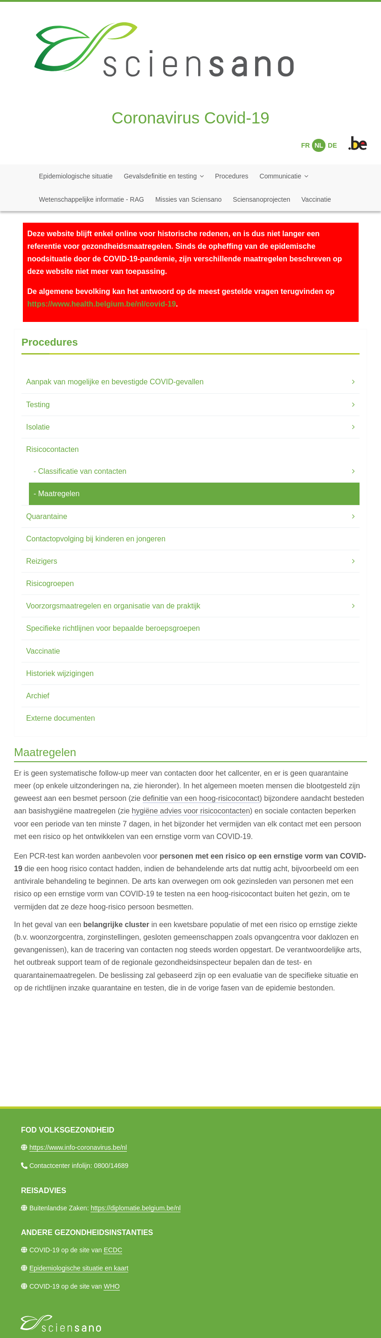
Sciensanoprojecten (261, 199)
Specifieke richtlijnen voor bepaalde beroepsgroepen (113, 628)
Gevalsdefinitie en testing (160, 176)
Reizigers (41, 561)
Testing (38, 405)
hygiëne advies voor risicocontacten (191, 811)
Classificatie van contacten (82, 471)
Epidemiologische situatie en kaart (78, 1268)
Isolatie (38, 427)
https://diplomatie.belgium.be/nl (135, 1208)
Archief (37, 696)
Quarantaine (46, 516)
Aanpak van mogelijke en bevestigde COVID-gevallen (115, 382)
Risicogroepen (50, 583)
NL (318, 145)
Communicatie (280, 176)
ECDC (113, 1250)
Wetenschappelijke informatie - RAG (91, 199)
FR (305, 145)
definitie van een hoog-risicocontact (201, 798)
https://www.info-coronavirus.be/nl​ (78, 1147)
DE (332, 145)
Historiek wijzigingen (60, 673)
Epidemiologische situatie (76, 176)
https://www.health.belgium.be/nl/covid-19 (102, 304)
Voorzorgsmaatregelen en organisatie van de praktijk (113, 606)
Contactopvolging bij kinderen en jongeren (96, 539)
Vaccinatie (316, 199)
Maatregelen (59, 494)
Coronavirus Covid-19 (190, 118)
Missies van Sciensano (188, 199)
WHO (111, 1286)
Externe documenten (60, 718)
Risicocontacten (52, 449)
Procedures (232, 176)
